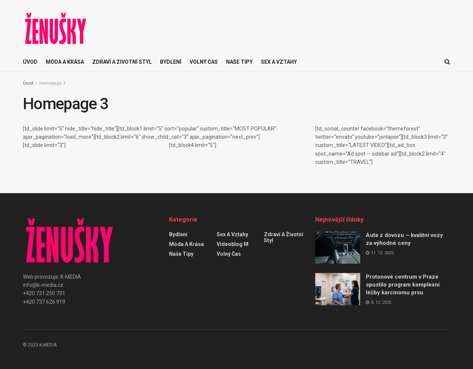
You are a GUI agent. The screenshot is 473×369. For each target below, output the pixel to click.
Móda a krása (65, 62)
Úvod (28, 83)
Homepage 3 (52, 83)
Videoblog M (232, 244)
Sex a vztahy (279, 62)
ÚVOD (30, 62)
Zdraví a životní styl (122, 62)
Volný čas (204, 62)
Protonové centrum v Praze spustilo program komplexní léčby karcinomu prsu (403, 284)
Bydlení (170, 62)
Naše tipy (239, 62)
